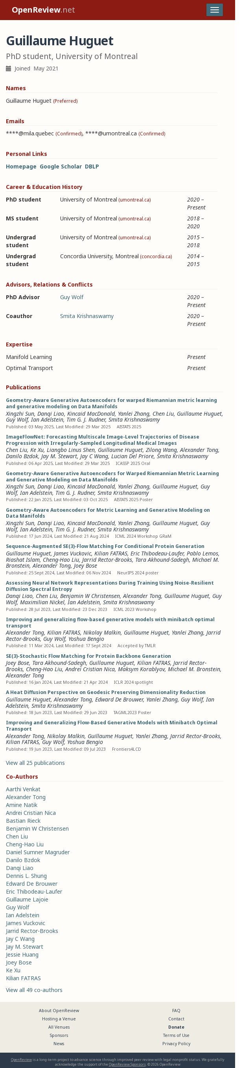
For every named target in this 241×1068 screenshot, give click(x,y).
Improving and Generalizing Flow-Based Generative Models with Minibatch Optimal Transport (111, 725)
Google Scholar (61, 166)
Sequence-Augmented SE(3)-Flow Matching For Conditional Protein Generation (105, 546)
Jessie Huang (22, 954)
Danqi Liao (50, 413)
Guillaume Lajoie (27, 899)
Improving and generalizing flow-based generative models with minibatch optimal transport (110, 622)
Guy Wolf (71, 297)
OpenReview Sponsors (127, 1064)
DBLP (92, 166)
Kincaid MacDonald (91, 413)
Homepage (21, 166)
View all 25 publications (35, 762)
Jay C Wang (94, 456)
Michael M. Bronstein (194, 669)
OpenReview (21, 1059)
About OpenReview (59, 1010)
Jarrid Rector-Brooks (107, 559)
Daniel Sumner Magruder (38, 852)
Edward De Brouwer (119, 699)
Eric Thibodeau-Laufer (157, 553)
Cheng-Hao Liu (61, 559)
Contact (176, 1019)
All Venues (59, 1027)
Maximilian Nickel (42, 602)
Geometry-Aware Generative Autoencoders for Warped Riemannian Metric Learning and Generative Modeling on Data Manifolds (112, 476)
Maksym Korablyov (141, 669)
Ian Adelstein (47, 419)
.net (43, 9)
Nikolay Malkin (102, 632)
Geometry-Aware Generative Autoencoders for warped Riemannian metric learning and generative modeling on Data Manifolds (111, 403)
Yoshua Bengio (86, 638)
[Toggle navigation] (214, 10)
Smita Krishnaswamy (87, 316)
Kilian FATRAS (110, 553)
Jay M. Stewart (59, 456)
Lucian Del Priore (132, 456)
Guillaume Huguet (199, 413)
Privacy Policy (176, 1043)
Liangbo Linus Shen (71, 449)
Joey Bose (85, 565)
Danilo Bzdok (22, 456)
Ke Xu (37, 449)
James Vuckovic (72, 553)
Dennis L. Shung (26, 875)
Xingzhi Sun (20, 413)
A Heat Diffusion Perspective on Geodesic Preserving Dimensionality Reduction (106, 692)
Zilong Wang (161, 449)
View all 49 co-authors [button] (34, 990)
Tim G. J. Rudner (85, 419)
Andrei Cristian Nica (90, 669)
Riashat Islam (23, 559)
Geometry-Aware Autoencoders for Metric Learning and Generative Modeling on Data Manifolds (108, 513)
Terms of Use (176, 1035)
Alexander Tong (199, 449)
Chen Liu (163, 413)
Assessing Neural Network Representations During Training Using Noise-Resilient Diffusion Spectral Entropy (110, 585)
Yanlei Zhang (133, 413)
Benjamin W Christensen (90, 596)
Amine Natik (21, 805)
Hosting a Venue (59, 1019)
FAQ (176, 1010)
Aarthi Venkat (23, 789)
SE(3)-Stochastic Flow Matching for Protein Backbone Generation (88, 656)
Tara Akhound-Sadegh (162, 559)
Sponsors (59, 1035)
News (58, 1043)
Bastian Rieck (23, 820)
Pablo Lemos (202, 553)
